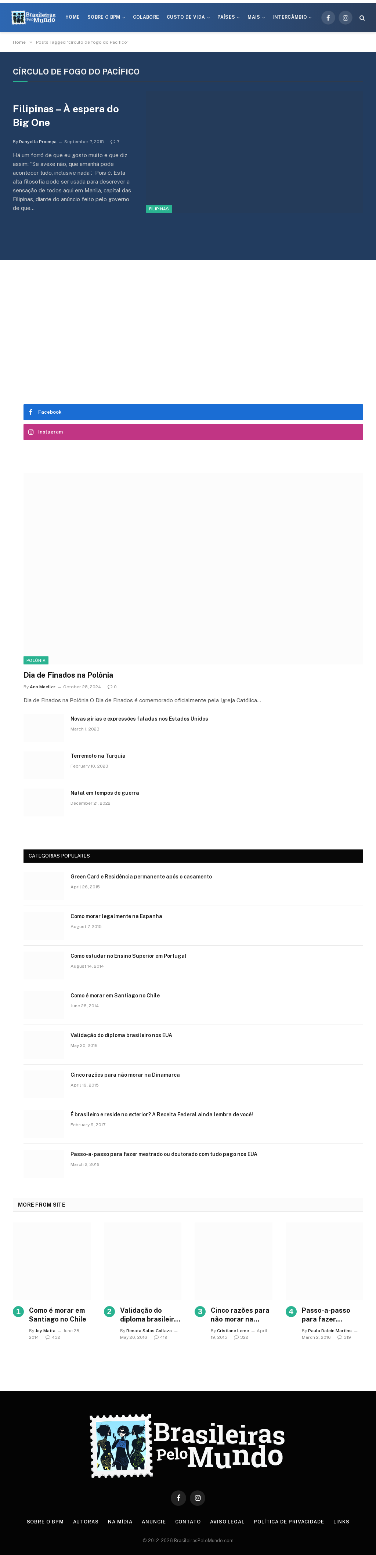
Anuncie (154, 1522)
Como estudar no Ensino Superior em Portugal (128, 956)
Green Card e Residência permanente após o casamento (141, 877)
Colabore (146, 17)
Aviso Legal (227, 1522)
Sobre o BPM (103, 17)
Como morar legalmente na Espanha (116, 916)
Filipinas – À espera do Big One (66, 115)
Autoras (86, 1522)
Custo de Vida (186, 17)
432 (53, 1337)
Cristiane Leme (233, 1330)
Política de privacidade (289, 1522)
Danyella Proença (38, 141)
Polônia (36, 660)
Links (341, 1522)
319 (344, 1337)
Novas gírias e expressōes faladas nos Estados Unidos (139, 719)
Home (72, 17)
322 (241, 1337)
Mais (253, 17)
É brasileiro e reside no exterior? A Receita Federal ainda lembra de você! (161, 1114)
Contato (188, 1522)
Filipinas (159, 209)
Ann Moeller (42, 686)
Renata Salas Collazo (149, 1330)
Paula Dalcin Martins (330, 1330)
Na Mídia (120, 1522)
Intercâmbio (289, 17)
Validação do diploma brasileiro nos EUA (121, 1035)
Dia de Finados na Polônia (68, 675)
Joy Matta (45, 1330)
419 (160, 1337)
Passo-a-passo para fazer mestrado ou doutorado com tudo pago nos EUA (163, 1154)
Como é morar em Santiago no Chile (115, 995)
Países (226, 17)
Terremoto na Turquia (98, 756)
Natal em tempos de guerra (104, 793)
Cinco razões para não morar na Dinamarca (125, 1075)
